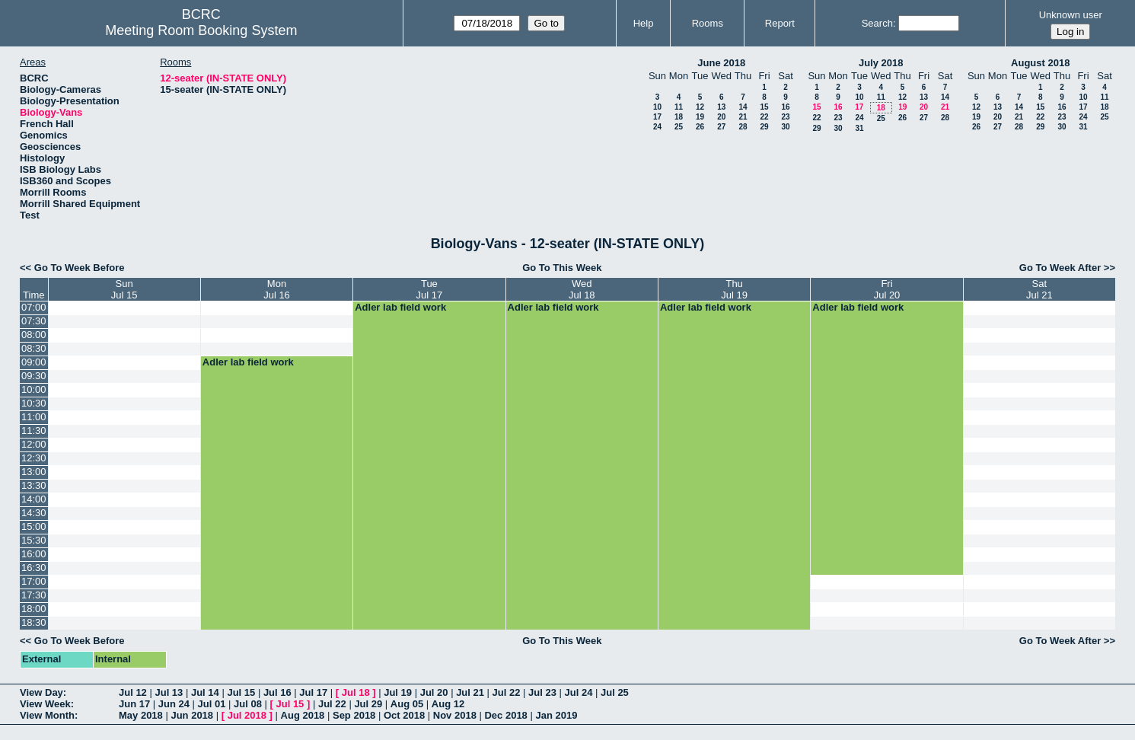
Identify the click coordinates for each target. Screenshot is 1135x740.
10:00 (33, 389)
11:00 (33, 417)
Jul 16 (277, 692)
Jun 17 (134, 704)
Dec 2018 (505, 715)
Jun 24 (174, 704)
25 (678, 127)
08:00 (33, 334)
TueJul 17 (429, 289)
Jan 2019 (556, 715)
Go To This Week (561, 267)
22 (764, 117)
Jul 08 (248, 704)
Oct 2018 (404, 715)
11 (678, 107)
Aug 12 (448, 704)
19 (700, 117)
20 (721, 117)
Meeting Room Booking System (201, 30)
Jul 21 (470, 692)
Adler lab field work (400, 307)
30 (785, 127)
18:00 (33, 608)
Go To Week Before (79, 267)
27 (721, 127)
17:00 (33, 581)
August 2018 (1040, 63)
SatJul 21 (1039, 289)
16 (785, 107)
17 (657, 117)
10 (657, 107)
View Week (45, 704)
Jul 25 (615, 692)
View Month (47, 715)
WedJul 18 (582, 289)
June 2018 (721, 63)
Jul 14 (205, 692)
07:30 (33, 321)
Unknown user (1070, 15)
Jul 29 (368, 704)
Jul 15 (241, 692)
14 (742, 107)
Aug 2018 (303, 715)
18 (678, 117)
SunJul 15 (124, 289)
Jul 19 (398, 692)
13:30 (33, 485)
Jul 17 (313, 692)
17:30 (33, 595)
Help (643, 23)
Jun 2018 (192, 715)
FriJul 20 (887, 289)
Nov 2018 (455, 715)
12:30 (33, 458)
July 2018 (881, 63)
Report (780, 23)
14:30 (33, 512)
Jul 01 (212, 704)
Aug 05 (407, 704)
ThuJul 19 (734, 289)
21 (742, 117)
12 (700, 107)
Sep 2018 (354, 715)
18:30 (33, 622)
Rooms (707, 23)
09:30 (33, 375)
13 (721, 107)
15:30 (33, 540)
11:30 (33, 430)
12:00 (33, 444)
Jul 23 (542, 692)
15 (764, 107)
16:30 (33, 567)
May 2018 (141, 715)
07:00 (33, 307)
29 (764, 127)
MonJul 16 (276, 289)
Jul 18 (356, 692)
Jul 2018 (247, 715)
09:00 (33, 362)
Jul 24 (579, 692)
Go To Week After (1060, 267)
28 (742, 127)
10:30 (33, 403)
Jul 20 (434, 692)
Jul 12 (133, 692)
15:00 (33, 526)
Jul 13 (169, 692)
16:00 (33, 554)
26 (700, 127)
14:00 (33, 499)
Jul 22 (507, 692)
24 (657, 127)
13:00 (33, 471)
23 (785, 117)
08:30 (33, 348)
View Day (41, 692)
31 (859, 128)
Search (877, 23)
